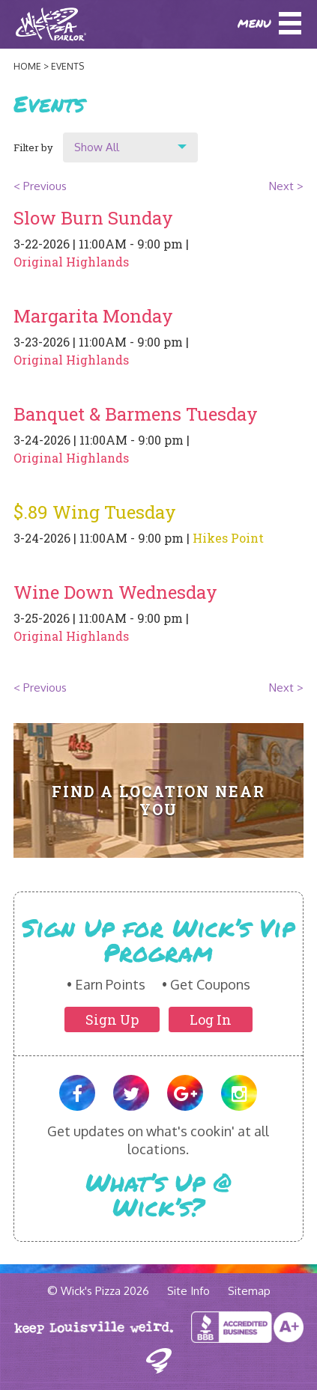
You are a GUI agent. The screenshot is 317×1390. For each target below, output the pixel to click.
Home (27, 66)
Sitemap (249, 1291)
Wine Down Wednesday (115, 592)
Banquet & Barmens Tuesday (135, 414)
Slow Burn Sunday (93, 218)
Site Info (188, 1291)
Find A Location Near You (158, 800)
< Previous (40, 186)
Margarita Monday (93, 316)
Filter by (33, 147)
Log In (211, 1019)
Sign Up (112, 1019)
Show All (96, 147)
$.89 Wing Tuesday (94, 512)
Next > (286, 186)
